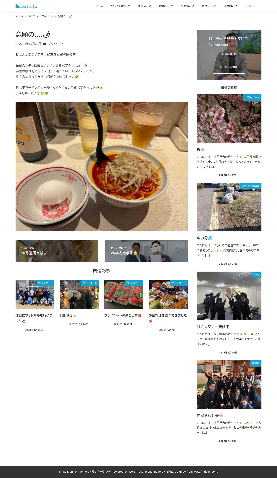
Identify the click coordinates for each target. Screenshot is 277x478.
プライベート (56, 43)
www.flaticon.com (205, 471)
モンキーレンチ (101, 471)
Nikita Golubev (176, 471)
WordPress (136, 471)
